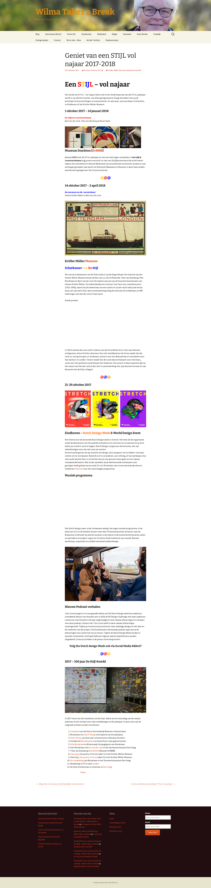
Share (83, 772)
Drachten (95, 750)
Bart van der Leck (95, 747)
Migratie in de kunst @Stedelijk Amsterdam (60, 784)
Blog (37, 34)
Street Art (71, 34)
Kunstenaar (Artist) (53, 34)
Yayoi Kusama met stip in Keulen (51, 818)
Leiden (96, 763)
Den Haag (107, 767)
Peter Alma (75, 737)
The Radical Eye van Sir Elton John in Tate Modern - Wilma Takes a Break (87, 821)
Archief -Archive (93, 40)
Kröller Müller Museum (117, 70)
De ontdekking (77, 760)
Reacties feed (115, 827)
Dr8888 (97, 150)
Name (147, 813)
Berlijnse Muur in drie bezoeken (86, 866)
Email (147, 822)
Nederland (101, 34)
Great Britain (142, 34)
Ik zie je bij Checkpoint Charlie (86, 856)
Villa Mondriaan (77, 744)
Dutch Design (90, 734)
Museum (91, 261)
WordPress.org (116, 831)
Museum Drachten (134, 70)
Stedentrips (86, 34)
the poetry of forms (89, 757)
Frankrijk (157, 34)
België (114, 34)
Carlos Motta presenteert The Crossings (153, 784)
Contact (57, 40)
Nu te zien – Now (74, 40)
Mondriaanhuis (88, 741)
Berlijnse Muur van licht (83, 846)
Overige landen (42, 40)
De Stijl (100, 70)
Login (112, 818)
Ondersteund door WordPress (105, 882)
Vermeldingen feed (117, 823)
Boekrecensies (112, 40)
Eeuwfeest (75, 731)
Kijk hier (79, 468)
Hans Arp (74, 754)
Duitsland (127, 34)
